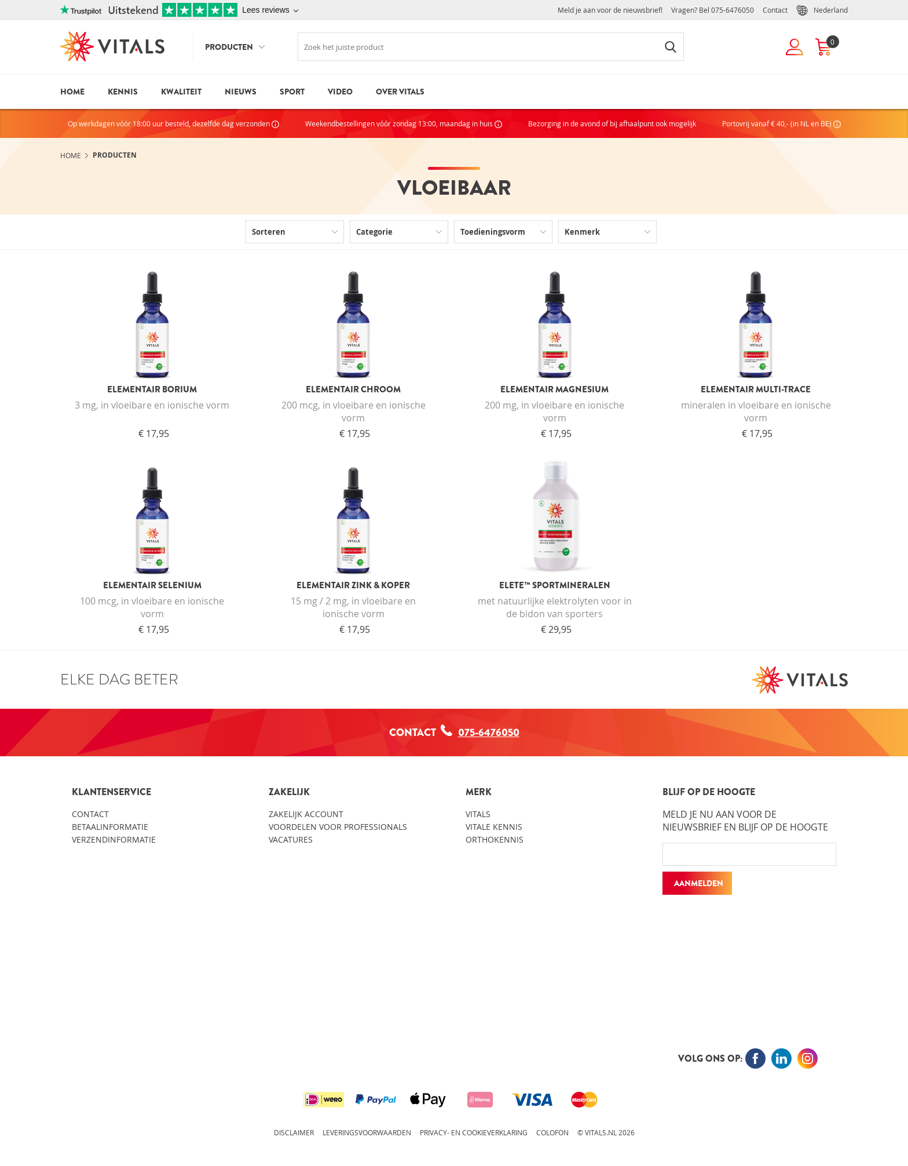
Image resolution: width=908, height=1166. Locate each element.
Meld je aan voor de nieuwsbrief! (610, 9)
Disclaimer (294, 1132)
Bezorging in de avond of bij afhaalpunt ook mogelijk (612, 123)
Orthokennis (494, 839)
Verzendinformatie (114, 839)
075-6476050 (732, 9)
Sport (292, 91)
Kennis (123, 91)
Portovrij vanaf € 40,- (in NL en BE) (781, 123)
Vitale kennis (494, 826)
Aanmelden (698, 883)
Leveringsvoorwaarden (367, 1132)
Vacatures (291, 839)
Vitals (478, 813)
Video (340, 91)
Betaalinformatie (110, 826)
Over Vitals (400, 91)
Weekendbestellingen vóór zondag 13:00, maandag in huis (403, 123)
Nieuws (241, 91)
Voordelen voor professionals (338, 826)
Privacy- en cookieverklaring (474, 1132)
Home (72, 91)
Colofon (552, 1132)
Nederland (822, 10)
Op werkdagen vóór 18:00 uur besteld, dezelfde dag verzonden (173, 123)
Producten (229, 47)
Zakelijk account (306, 813)
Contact (775, 9)
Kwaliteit (181, 91)
